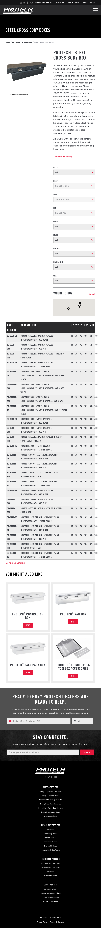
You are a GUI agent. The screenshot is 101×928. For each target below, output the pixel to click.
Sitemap (61, 922)
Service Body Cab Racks (51, 850)
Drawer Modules (50, 816)
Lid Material (58, 262)
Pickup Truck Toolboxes (50, 863)
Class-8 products (50, 787)
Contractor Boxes (50, 838)
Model (55, 181)
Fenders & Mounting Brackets (50, 800)
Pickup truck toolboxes (22, 42)
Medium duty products (50, 825)
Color (55, 222)
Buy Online (60, 2)
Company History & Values (50, 893)
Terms (52, 922)
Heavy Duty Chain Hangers (50, 804)
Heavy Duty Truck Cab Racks (50, 792)
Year (55, 195)
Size (55, 276)
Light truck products (51, 859)
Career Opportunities (43, 2)
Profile (56, 235)
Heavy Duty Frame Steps (50, 812)
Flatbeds (50, 830)
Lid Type (56, 249)
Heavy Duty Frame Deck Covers (50, 808)
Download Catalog (62, 157)
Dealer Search (73, 2)
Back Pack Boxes (50, 842)
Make (55, 168)
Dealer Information (50, 901)
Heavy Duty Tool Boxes (50, 796)
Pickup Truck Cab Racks (51, 867)
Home (8, 42)
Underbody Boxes (50, 834)
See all (92, 294)
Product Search (89, 2)
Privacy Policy (42, 922)
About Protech (50, 884)
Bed (54, 208)
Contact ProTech (50, 889)
